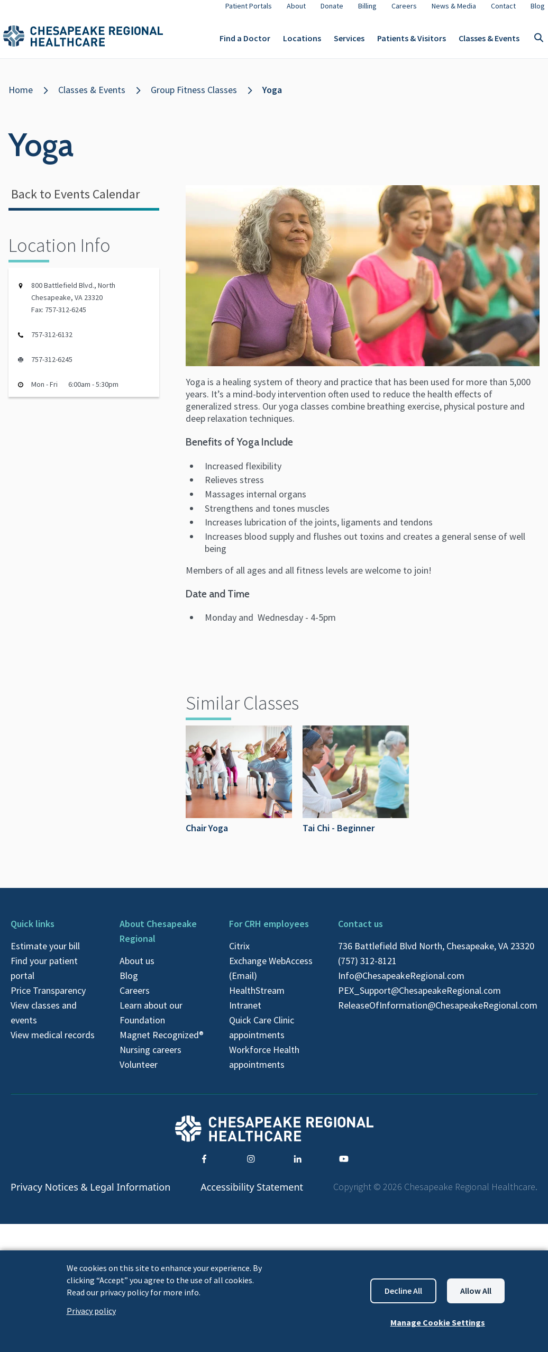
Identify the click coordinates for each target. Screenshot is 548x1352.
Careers (135, 999)
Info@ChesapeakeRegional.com (401, 984)
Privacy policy (91, 1310)
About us (137, 969)
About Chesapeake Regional (158, 939)
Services (349, 42)
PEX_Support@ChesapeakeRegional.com (419, 999)
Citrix (239, 954)
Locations (302, 42)
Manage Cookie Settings (437, 1322)
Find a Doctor (245, 42)
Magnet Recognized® (162, 1043)
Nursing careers (150, 1058)
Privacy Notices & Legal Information (90, 1195)
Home (20, 98)
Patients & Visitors (411, 42)
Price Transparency (48, 999)
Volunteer (139, 1073)
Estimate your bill (45, 954)
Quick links (32, 932)
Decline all (403, 1290)
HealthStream (257, 999)
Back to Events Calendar (75, 202)
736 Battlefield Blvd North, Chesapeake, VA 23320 (436, 954)
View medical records (53, 1043)
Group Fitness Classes (194, 98)
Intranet (245, 1014)
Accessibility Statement (251, 1195)
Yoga (272, 98)
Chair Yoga (239, 788)
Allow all (475, 1290)
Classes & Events (489, 42)
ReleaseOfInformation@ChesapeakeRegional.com (437, 1014)
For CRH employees (269, 932)
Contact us (360, 932)
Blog (129, 984)
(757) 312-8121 (367, 969)
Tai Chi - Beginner (356, 788)
